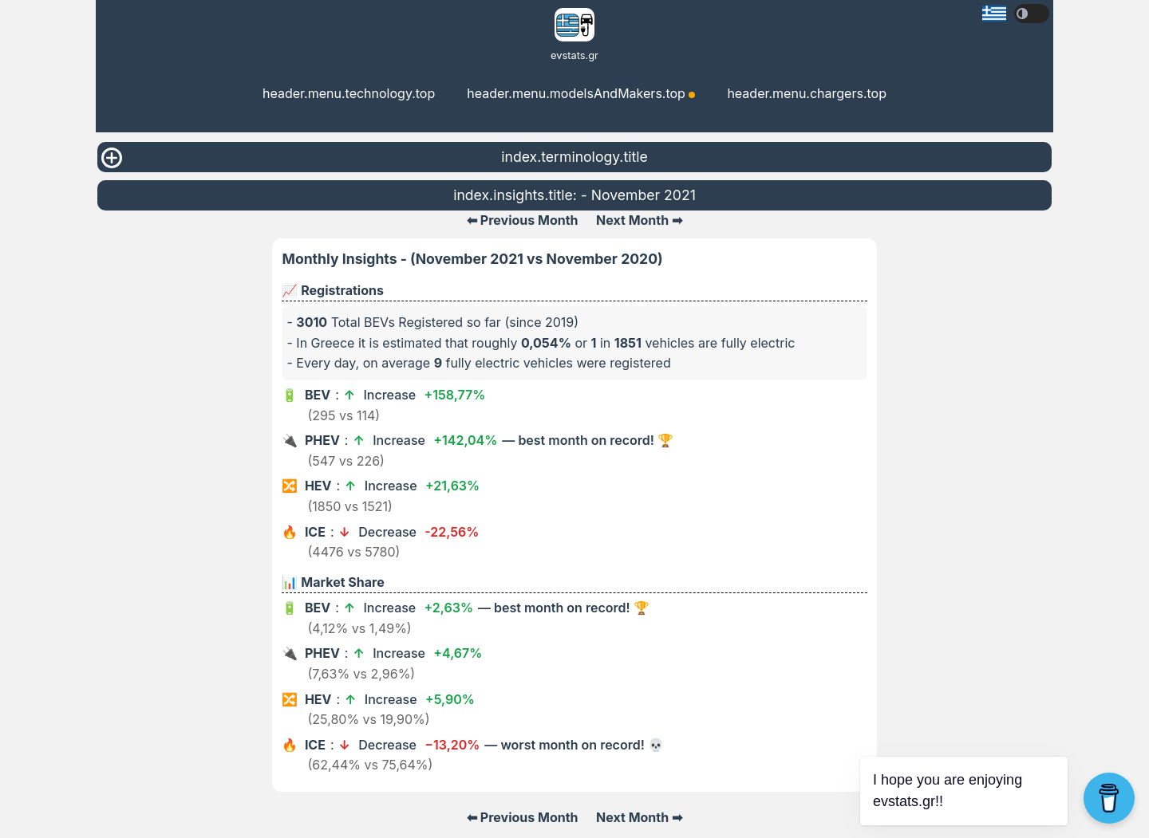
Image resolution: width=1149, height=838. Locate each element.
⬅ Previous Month (522, 220)
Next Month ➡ (639, 220)
